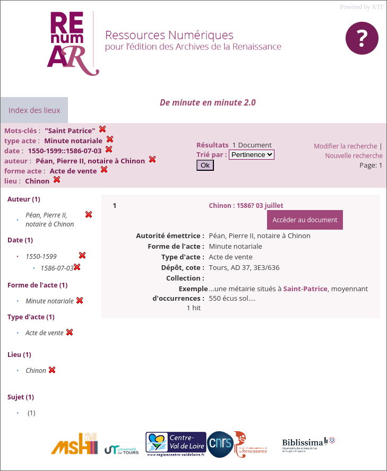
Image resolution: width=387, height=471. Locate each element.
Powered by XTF (362, 7)
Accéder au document (304, 219)
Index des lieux (34, 110)
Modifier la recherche (345, 146)
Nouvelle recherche (354, 155)
